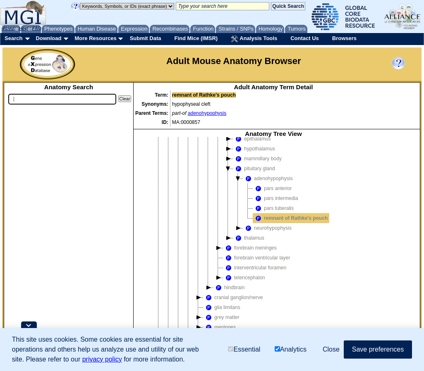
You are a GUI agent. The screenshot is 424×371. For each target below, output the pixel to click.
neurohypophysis (267, 228)
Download (48, 38)
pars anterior (272, 188)
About (9, 28)
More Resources (95, 38)
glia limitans (222, 307)
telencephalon (244, 278)
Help (23, 28)
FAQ (36, 28)
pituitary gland (254, 169)
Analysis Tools (254, 39)
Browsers (344, 38)
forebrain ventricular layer (256, 258)
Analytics (291, 349)
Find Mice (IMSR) (196, 38)
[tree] (273, 250)
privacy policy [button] (102, 359)
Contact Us (304, 38)
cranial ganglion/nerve (233, 297)
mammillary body (257, 159)
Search (13, 38)
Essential (244, 349)
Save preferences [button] (378, 349)
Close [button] (331, 349)
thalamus (248, 238)
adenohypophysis (207, 113)
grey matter (222, 317)
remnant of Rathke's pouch (290, 218)
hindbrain (228, 288)
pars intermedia (275, 198)
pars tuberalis (273, 208)
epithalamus (252, 139)
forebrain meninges (250, 248)
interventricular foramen (254, 268)
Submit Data (145, 38)
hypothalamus (254, 149)
